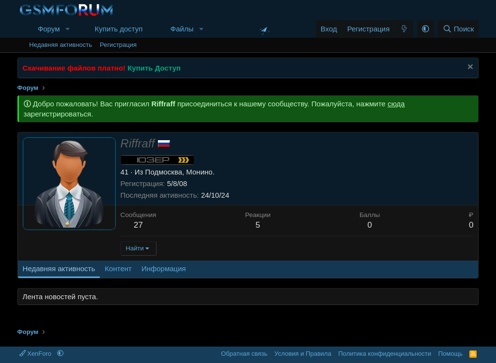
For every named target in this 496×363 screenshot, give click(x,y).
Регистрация (118, 44)
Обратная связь (244, 353)
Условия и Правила (303, 353)
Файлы (182, 29)
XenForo (36, 353)
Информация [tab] (163, 268)
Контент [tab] (118, 268)
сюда (396, 104)
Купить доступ (119, 29)
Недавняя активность (60, 44)
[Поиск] (458, 29)
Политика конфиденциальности (384, 353)
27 (138, 225)
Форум (49, 29)
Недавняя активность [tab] (59, 268)
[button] (67, 29)
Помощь (450, 353)
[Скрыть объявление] (469, 68)
